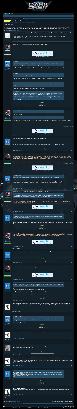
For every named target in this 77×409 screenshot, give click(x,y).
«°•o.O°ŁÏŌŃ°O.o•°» (7, 311)
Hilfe (68, 406)
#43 (71, 106)
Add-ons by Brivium (44, 407)
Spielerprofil (47, 56)
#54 (71, 309)
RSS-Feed (73, 406)
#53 (71, 300)
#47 (71, 188)
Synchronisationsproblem (25, 44)
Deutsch (4, 406)
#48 (71, 211)
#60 (71, 394)
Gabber (6, 352)
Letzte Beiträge (6, 15)
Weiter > (18, 30)
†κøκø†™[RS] (25, 22)
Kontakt (66, 406)
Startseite (71, 406)
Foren (6, 13)
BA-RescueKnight (7, 52)
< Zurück (9, 30)
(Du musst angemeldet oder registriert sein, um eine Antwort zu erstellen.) (62, 401)
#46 (71, 172)
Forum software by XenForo (11, 407)
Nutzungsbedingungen (66, 407)
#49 (71, 229)
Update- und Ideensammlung (15, 22)
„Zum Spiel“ (64, 28)
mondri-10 (13, 40)
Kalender (11, 13)
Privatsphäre (72, 407)
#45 (71, 150)
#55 (71, 328)
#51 (71, 262)
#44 (71, 135)
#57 (71, 354)
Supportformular (42, 50)
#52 (71, 279)
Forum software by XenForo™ (27, 407)
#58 (71, 365)
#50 (71, 246)
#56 (71, 338)
